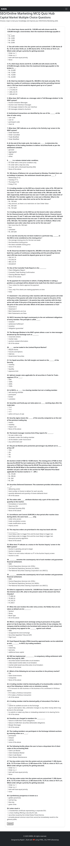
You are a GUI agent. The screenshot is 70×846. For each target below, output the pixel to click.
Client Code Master (14, 755)
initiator (10, 738)
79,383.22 (11, 598)
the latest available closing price (18, 245)
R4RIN (4, 9)
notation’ (11, 322)
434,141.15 (11, 257)
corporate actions (14, 337)
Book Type (11, 616)
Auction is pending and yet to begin (20, 549)
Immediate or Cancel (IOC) (17, 504)
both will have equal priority (17, 58)
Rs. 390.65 (11, 476)
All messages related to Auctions (19, 109)
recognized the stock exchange (18, 633)
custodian (11, 399)
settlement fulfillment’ (15, 324)
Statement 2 (12, 307)
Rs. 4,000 (11, 36)
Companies (11, 678)
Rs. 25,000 (11, 70)
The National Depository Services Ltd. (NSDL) (23, 568)
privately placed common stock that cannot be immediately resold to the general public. (32, 818)
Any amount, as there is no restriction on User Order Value (27, 204)
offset (9, 156)
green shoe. (12, 804)
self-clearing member (15, 392)
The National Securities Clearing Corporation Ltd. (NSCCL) (27, 571)
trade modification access (16, 523)
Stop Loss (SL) (12, 506)
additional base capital (15, 652)
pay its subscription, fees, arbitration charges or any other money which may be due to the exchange (34, 709)
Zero (9, 227)
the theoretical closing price (17, 242)
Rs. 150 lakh (12, 208)
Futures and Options (15, 352)
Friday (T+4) (11, 184)
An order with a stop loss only (18, 165)
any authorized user (14, 442)
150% (9, 386)
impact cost (11, 427)
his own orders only (14, 435)
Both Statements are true (16, 311)
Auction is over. (13, 556)
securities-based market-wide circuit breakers (23, 661)
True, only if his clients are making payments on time (26, 290)
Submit (10, 824)
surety (10, 646)
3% (9, 455)
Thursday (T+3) (13, 182)
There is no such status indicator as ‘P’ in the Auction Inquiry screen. (31, 553)
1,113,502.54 (12, 90)
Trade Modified (13, 137)
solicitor (10, 740)
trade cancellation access (16, 521)
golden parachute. (14, 798)
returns (10, 367)
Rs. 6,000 (11, 43)
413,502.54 (11, 260)
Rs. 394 (10, 481)
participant (11, 395)
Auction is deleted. (14, 551)
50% (9, 380)
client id (10, 124)
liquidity (10, 369)
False (9, 292)
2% (9, 452)
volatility (10, 365)
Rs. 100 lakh (12, 201)
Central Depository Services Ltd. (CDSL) (21, 566)
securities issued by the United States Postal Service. (25, 815)
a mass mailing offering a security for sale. (22, 813)
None (9, 60)
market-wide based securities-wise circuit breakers (25, 665)
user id (10, 120)
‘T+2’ (9, 410)
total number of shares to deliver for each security (25, 491)
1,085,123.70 (12, 92)
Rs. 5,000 (11, 38)
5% (9, 457)
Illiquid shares (12, 350)
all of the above (13, 697)
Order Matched (13, 133)
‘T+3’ (9, 407)
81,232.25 (11, 601)
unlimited (11, 230)
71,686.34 (11, 596)
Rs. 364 (10, 478)
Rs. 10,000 (11, 75)
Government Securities (15, 356)
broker (10, 397)
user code (11, 118)
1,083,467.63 (12, 94)
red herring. (12, 800)
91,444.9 (10, 603)
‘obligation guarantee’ (15, 328)
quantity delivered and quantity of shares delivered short (27, 493)
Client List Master (13, 751)
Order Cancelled (13, 135)
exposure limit (12, 371)
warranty (11, 650)
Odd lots (10, 354)
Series (10, 613)
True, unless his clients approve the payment (23, 285)
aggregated (12, 152)
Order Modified (13, 139)
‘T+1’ (9, 412)
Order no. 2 (11, 55)
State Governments (14, 676)
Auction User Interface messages (19, 105)
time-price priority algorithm (17, 538)
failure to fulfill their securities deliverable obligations (26, 723)
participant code (13, 122)
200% (9, 384)
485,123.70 (11, 262)
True (9, 287)
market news (12, 339)
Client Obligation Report (16, 270)
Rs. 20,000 (11, 77)
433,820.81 (11, 264)
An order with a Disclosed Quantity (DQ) (21, 167)
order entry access (14, 519)
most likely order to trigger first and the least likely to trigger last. (30, 534)
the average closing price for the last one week (23, 240)
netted (10, 154)
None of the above (14, 169)
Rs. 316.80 (11, 474)
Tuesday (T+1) (12, 180)
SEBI (9, 564)
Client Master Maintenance (17, 757)
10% (9, 450)
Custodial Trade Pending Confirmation (21, 272)
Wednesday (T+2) (13, 178)
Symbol (10, 611)
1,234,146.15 (12, 88)
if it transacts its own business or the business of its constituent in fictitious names (33, 689)
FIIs (9, 673)
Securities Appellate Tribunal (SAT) (19, 635)
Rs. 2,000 (11, 40)
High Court (11, 637)
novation (11, 326)
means (10, 422)
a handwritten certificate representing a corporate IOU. (26, 811)
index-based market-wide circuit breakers (22, 663)
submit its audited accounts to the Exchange (23, 706)
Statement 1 (12, 309)
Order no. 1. (12, 53)
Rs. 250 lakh (12, 206)
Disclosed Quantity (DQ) (16, 508)
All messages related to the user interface (22, 107)
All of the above (13, 343)
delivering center (13, 489)
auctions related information (17, 341)
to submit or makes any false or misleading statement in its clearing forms (33, 712)
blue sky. (10, 802)
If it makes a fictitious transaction (19, 693)
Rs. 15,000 (11, 73)
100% (9, 382)
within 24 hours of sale (15, 414)
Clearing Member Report (16, 275)
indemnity (11, 648)
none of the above (14, 247)
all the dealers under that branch (19, 440)
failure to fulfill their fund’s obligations (21, 721)
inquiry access (12, 526)
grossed (10, 150)
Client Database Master (16, 753)
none (9, 792)
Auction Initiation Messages (17, 103)
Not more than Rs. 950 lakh (17, 225)
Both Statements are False (16, 313)
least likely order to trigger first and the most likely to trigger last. (30, 536)
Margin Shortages (14, 725)
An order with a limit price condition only (21, 163)
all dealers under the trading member (20, 437)
